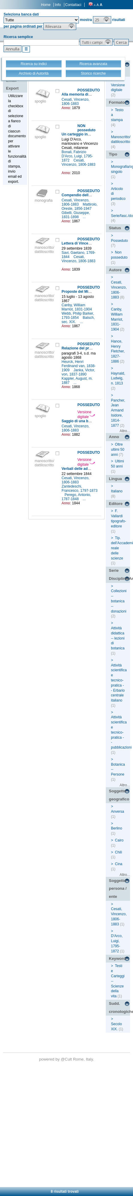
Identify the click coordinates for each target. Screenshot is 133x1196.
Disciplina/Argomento (119, 578)
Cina (119, 864)
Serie (114, 570)
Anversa (117, 811)
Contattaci (73, 5)
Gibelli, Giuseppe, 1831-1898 (76, 215)
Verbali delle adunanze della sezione (92, 469)
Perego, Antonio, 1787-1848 (76, 497)
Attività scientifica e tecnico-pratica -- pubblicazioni (121, 732)
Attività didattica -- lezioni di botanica (117, 638)
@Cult (67, 1059)
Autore (115, 270)
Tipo (113, 154)
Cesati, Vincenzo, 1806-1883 (75, 101)
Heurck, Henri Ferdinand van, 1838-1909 (79, 366)
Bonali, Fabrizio (74, 152)
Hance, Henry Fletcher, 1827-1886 (118, 351)
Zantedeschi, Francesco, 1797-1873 (79, 488)
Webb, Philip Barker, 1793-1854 (78, 315)
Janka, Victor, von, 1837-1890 (78, 372)
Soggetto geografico (119, 795)
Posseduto (119, 241)
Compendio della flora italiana (87, 195)
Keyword (117, 958)
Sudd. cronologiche (119, 1007)
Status (115, 228)
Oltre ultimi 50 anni (117, 449)
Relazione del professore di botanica (93, 348)
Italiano (117, 491)
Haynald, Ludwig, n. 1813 (118, 378)
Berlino (116, 828)
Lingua (115, 478)
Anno (114, 437)
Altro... (125, 431)
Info (58, 5)
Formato (117, 102)
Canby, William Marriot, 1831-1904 (77, 307)
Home (46, 5)
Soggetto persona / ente (117, 888)
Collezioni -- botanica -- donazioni (118, 601)
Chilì (118, 852)
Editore (116, 503)
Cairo (119, 840)
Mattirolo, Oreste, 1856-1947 (79, 206)
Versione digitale (86, 414)
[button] (102, 19)
